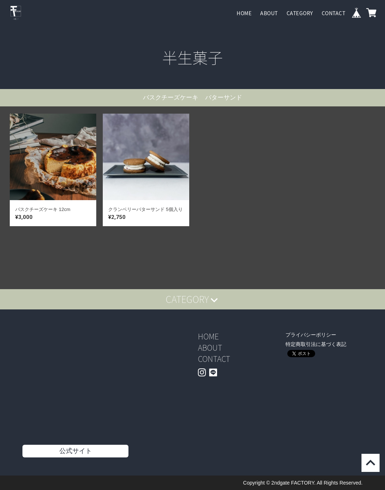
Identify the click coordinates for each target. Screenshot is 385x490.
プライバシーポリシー (310, 335)
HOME (244, 13)
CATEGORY (300, 13)
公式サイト (75, 451)
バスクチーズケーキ (170, 97)
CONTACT (334, 13)
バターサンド (223, 97)
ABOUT (269, 13)
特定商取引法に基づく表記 (315, 344)
